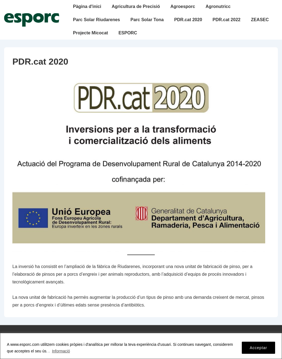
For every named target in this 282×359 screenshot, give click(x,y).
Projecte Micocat (90, 33)
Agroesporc (182, 6)
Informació (61, 351)
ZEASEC (260, 19)
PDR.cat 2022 (226, 19)
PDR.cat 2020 (188, 19)
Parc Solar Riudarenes (96, 19)
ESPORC (127, 33)
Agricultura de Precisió (136, 6)
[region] (141, 346)
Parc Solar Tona (147, 19)
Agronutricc (218, 6)
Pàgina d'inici (87, 6)
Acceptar (258, 348)
